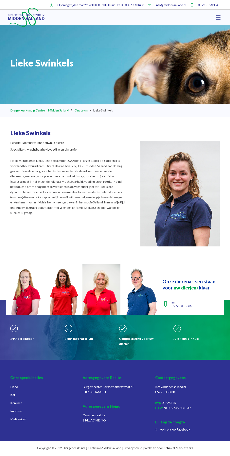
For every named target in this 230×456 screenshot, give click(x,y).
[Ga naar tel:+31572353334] (204, 4)
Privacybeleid (132, 448)
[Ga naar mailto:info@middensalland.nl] (167, 4)
